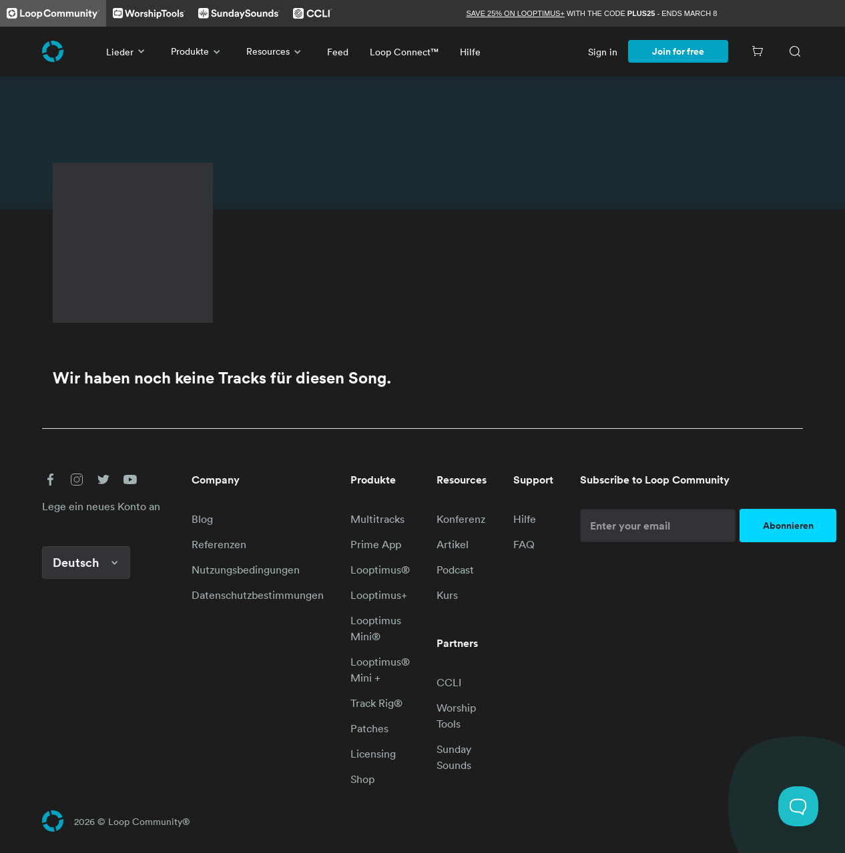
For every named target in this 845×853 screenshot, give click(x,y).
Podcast (455, 569)
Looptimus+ (378, 595)
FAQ (524, 544)
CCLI (449, 682)
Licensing (373, 753)
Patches (369, 728)
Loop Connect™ (404, 51)
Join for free (678, 51)
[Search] (795, 51)
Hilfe (470, 51)
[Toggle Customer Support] (798, 806)
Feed (337, 51)
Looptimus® (380, 569)
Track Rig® (376, 703)
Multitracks (377, 519)
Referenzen (219, 544)
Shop (362, 779)
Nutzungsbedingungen (246, 569)
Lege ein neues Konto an (101, 506)
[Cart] (758, 51)
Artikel (453, 544)
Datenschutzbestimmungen (258, 595)
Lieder (128, 51)
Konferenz (461, 519)
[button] (50, 480)
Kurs (447, 595)
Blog (202, 519)
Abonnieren (788, 525)
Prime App (375, 544)
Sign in (602, 51)
